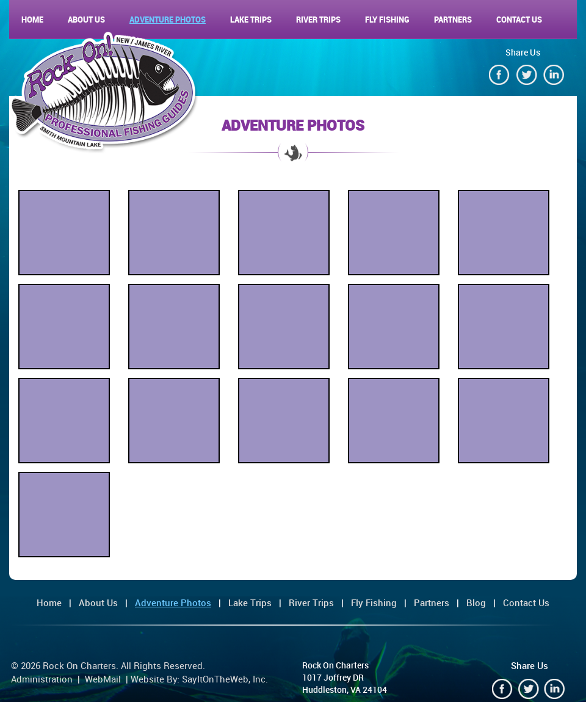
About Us (86, 19)
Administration (42, 679)
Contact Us (519, 19)
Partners (453, 19)
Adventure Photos (167, 19)
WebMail (103, 679)
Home (32, 19)
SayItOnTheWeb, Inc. (225, 679)
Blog (476, 602)
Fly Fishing (387, 19)
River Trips (318, 19)
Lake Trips (251, 19)
